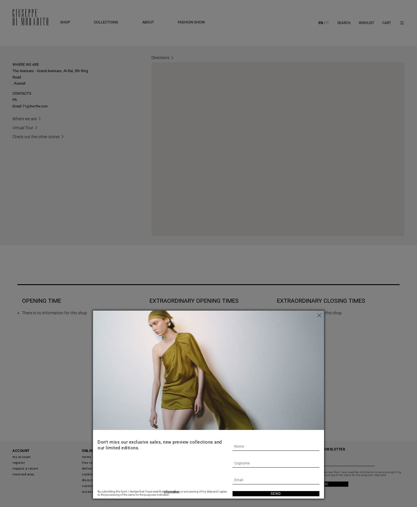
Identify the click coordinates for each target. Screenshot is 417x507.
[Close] (319, 315)
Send (276, 494)
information (172, 491)
